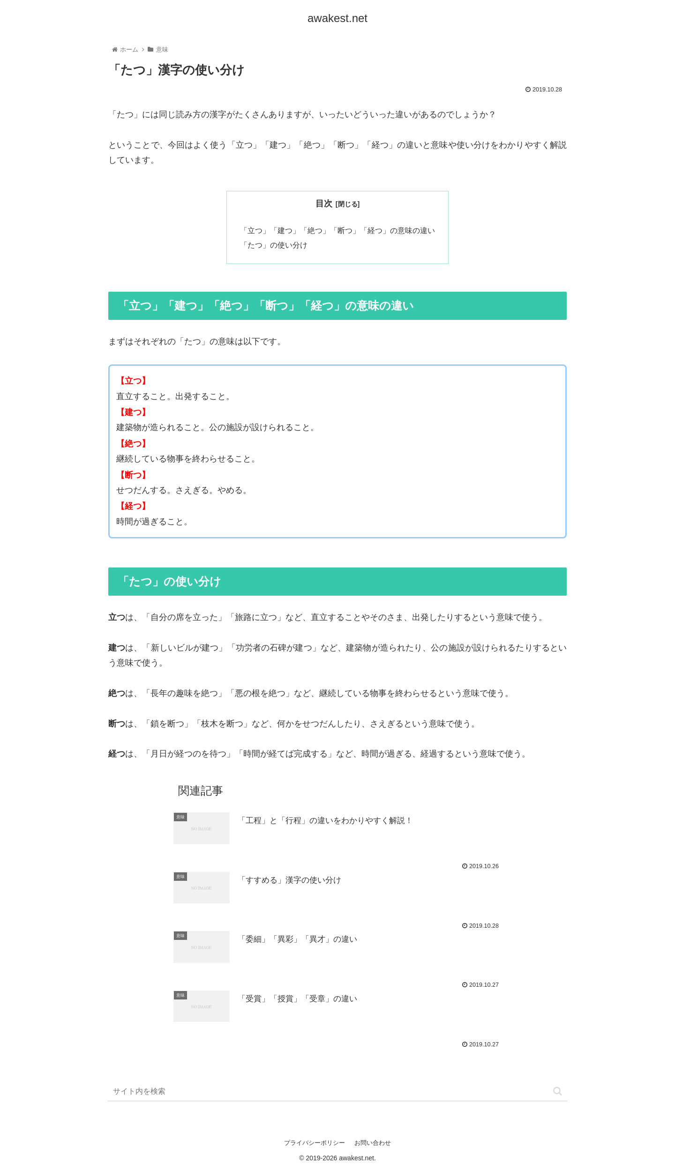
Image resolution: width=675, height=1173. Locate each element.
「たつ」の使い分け (274, 246)
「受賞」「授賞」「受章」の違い (301, 1001)
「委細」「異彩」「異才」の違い (301, 941)
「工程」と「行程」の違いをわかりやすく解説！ (330, 823)
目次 (323, 203)
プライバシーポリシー (314, 1144)
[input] (337, 1093)
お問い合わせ (372, 1144)
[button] (557, 1092)
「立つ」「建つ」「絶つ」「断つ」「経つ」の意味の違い (337, 231)
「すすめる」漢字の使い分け (292, 882)
